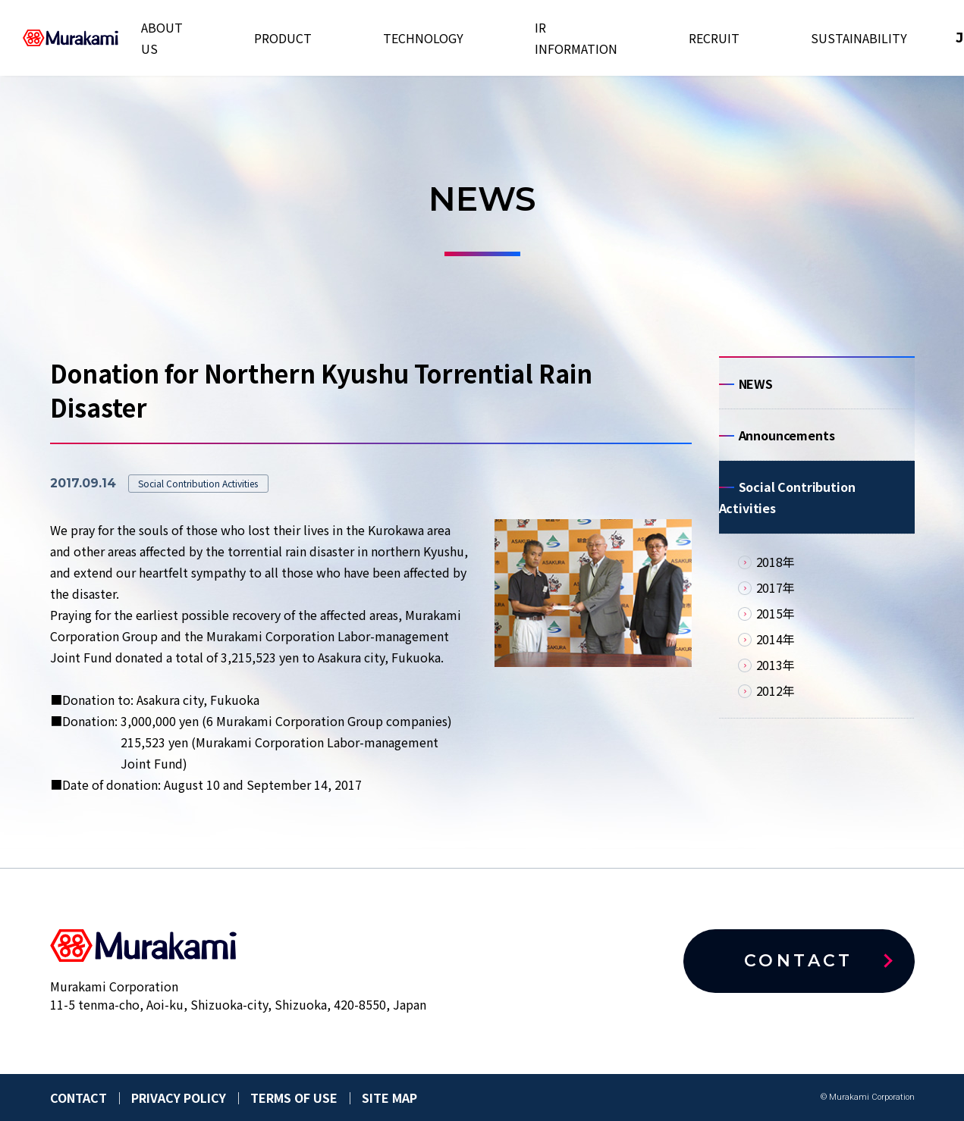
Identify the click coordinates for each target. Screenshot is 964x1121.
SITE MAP (389, 1097)
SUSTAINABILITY (700, 37)
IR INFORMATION (521, 37)
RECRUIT (611, 37)
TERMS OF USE (294, 1097)
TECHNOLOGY (417, 37)
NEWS (756, 387)
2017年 (775, 610)
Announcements (787, 446)
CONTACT (884, 38)
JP (771, 37)
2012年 (775, 713)
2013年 (775, 687)
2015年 (775, 636)
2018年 (775, 584)
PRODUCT (332, 37)
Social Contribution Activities (787, 516)
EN (799, 37)
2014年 (775, 662)
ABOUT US (258, 37)
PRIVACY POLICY (178, 1097)
